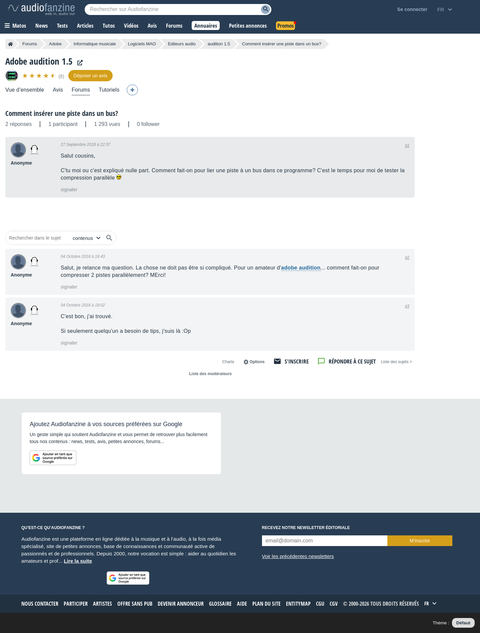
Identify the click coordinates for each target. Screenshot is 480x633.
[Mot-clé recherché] (178, 9)
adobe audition (300, 268)
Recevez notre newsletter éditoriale (306, 527)
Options (257, 361)
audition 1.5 (219, 43)
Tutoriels (109, 90)
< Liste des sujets (396, 361)
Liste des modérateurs (210, 373)
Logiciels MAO (142, 43)
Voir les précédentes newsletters (298, 556)
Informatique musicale (95, 43)
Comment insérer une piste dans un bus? (61, 113)
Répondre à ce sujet (352, 361)
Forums (29, 43)
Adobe (55, 43)
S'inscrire (297, 361)
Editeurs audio (182, 43)
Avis (58, 90)
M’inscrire (420, 540)
